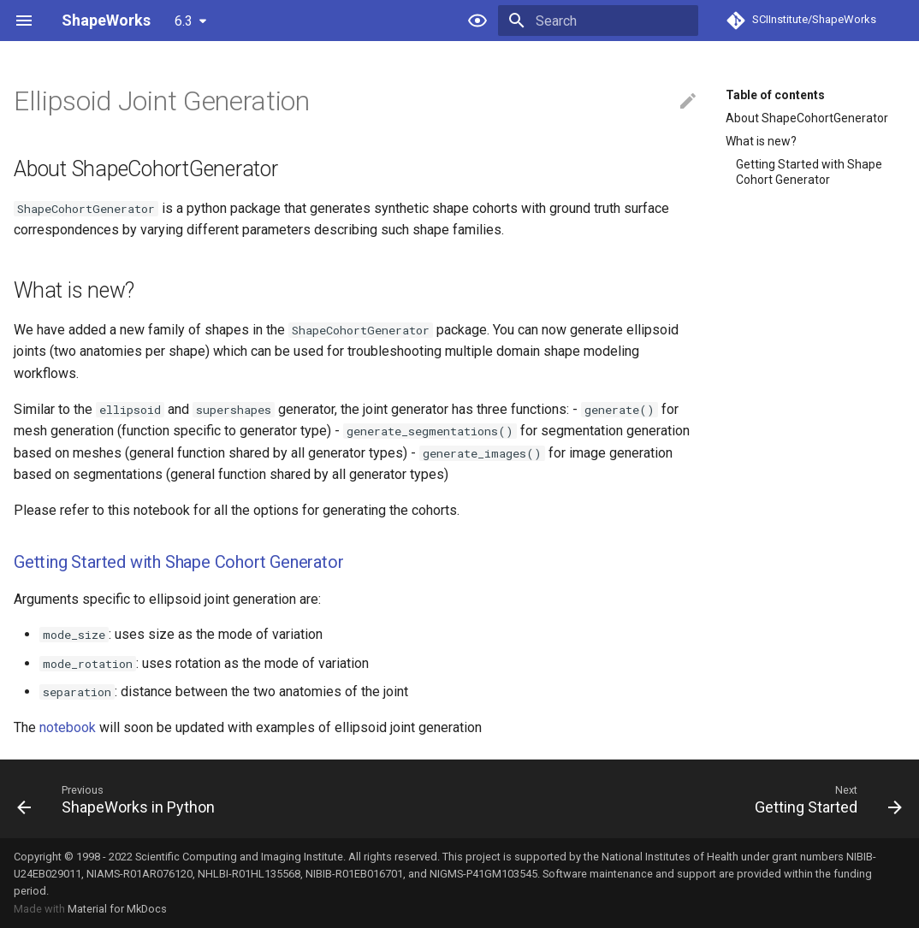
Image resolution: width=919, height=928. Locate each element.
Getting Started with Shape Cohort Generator (809, 171)
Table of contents (775, 95)
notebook (67, 727)
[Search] (598, 20)
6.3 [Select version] (184, 21)
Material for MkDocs (117, 908)
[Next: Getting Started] (824, 799)
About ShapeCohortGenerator (807, 118)
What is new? (761, 141)
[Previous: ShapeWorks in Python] (120, 799)
